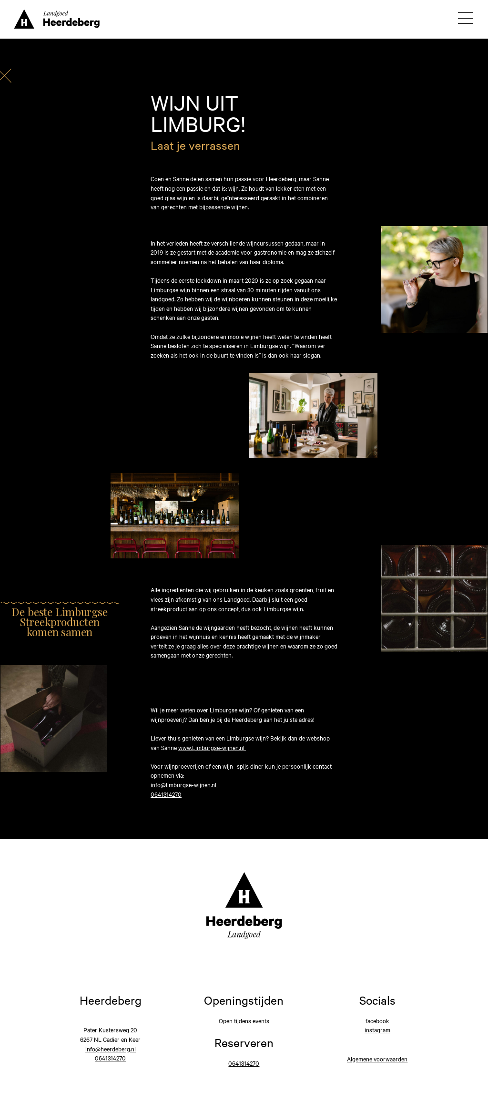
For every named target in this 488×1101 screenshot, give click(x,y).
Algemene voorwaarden (377, 1058)
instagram (377, 1029)
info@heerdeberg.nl (110, 1048)
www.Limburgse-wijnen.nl (212, 747)
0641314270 (166, 794)
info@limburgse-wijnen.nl (184, 784)
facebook (377, 1020)
